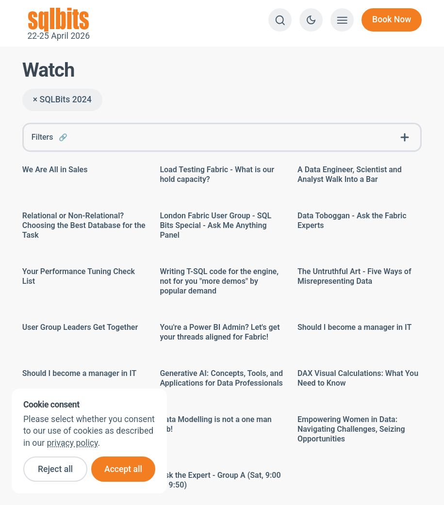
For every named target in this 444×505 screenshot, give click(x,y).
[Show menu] (342, 20)
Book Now (391, 19)
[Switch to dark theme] (311, 20)
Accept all (123, 469)
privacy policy (72, 443)
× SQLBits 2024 (62, 99)
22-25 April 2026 (58, 20)
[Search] (280, 20)
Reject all (55, 469)
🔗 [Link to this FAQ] (63, 137)
